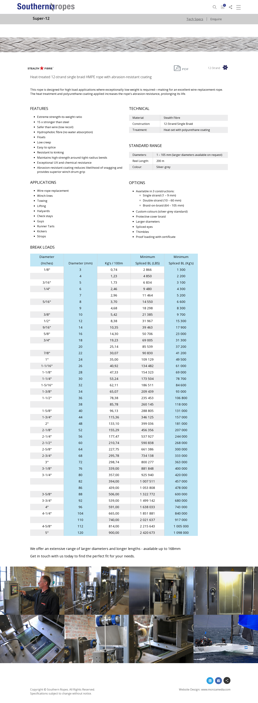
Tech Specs (194, 19)
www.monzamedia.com (215, 689)
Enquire (216, 19)
